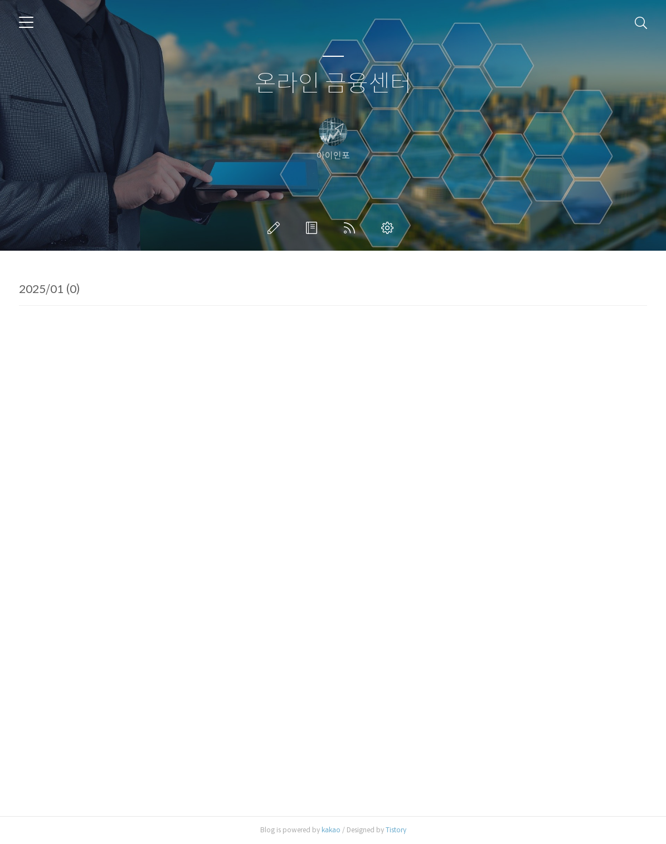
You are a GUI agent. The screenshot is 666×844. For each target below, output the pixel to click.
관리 (389, 228)
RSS (351, 228)
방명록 (313, 228)
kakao (331, 830)
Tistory (396, 830)
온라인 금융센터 (333, 83)
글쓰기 (275, 228)
